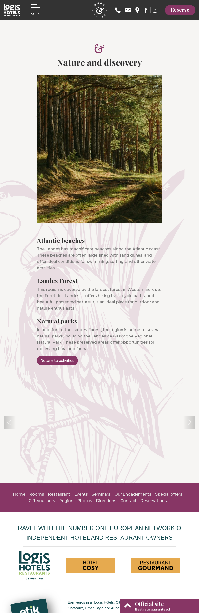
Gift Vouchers (42, 500)
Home (19, 494)
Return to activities (57, 360)
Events (81, 494)
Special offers (168, 494)
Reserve (180, 9)
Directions (106, 500)
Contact (128, 500)
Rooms (36, 494)
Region (66, 500)
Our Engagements (132, 494)
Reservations (153, 500)
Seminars (101, 494)
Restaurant (59, 494)
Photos (84, 500)
